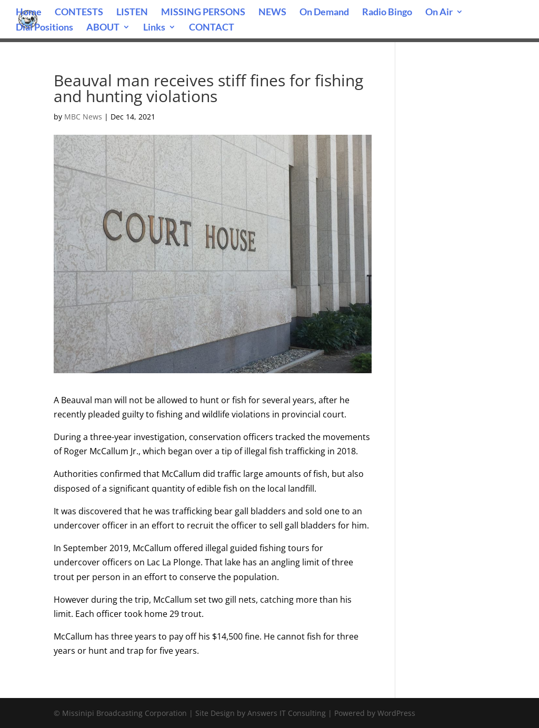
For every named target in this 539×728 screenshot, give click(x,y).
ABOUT (102, 28)
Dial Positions (44, 28)
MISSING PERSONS (203, 12)
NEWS (272, 12)
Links (154, 28)
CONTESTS (79, 12)
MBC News (83, 117)
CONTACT (211, 28)
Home (29, 12)
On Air (439, 12)
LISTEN (132, 12)
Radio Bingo (387, 12)
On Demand (324, 12)
